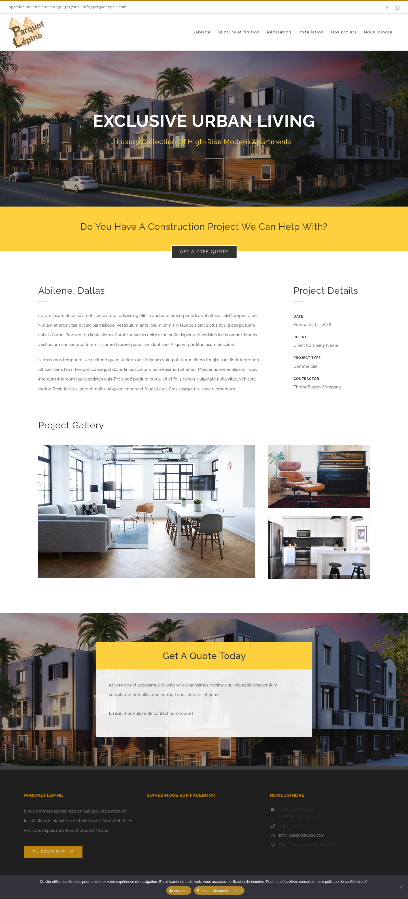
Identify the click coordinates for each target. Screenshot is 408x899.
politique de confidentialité (346, 881)
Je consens (178, 891)
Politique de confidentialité (219, 891)
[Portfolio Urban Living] (204, 134)
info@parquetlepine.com (104, 7)
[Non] (401, 887)
